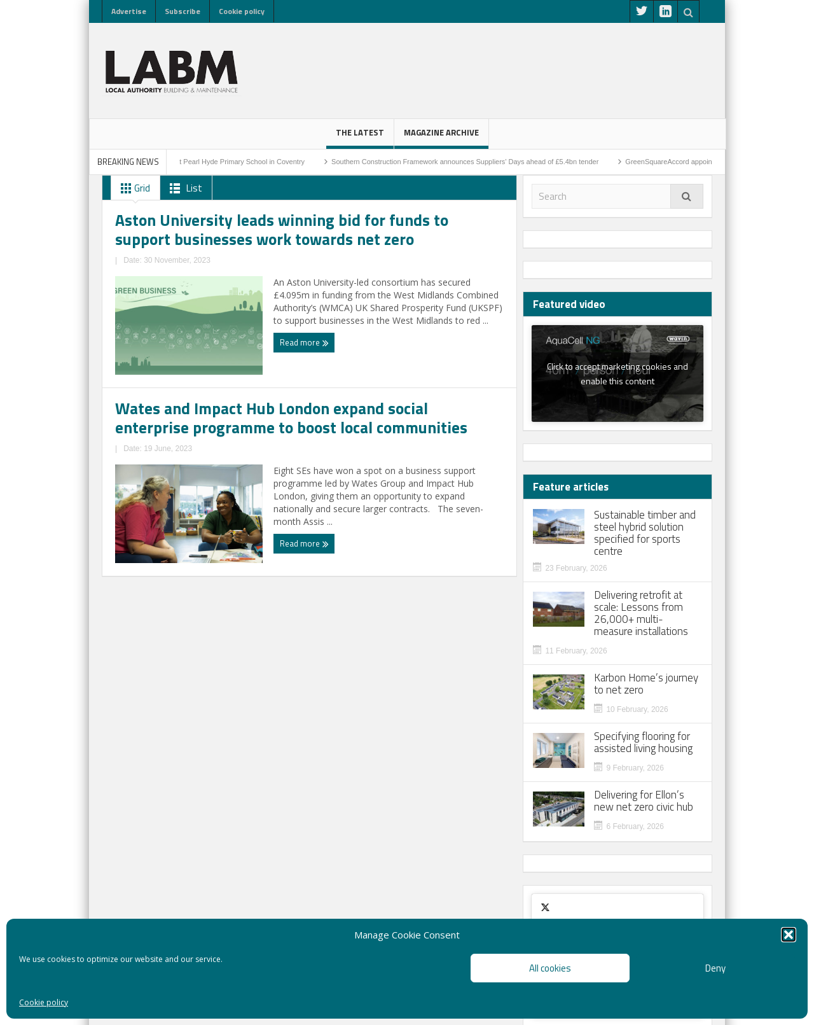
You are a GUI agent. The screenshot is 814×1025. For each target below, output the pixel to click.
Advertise (128, 11)
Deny (715, 968)
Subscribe (182, 11)
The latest (360, 137)
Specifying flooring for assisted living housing (643, 742)
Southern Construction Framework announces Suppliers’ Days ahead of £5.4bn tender (487, 161)
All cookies (550, 968)
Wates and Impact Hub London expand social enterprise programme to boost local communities (399, 374)
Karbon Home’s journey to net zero (646, 684)
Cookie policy (43, 1002)
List (183, 188)
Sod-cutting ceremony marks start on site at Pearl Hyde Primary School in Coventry (198, 161)
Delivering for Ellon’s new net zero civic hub (643, 801)
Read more (142, 472)
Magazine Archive (441, 137)
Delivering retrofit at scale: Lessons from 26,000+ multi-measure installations (641, 613)
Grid (133, 188)
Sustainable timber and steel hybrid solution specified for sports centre (645, 533)
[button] (788, 934)
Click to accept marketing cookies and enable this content (617, 373)
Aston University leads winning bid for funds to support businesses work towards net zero (202, 367)
